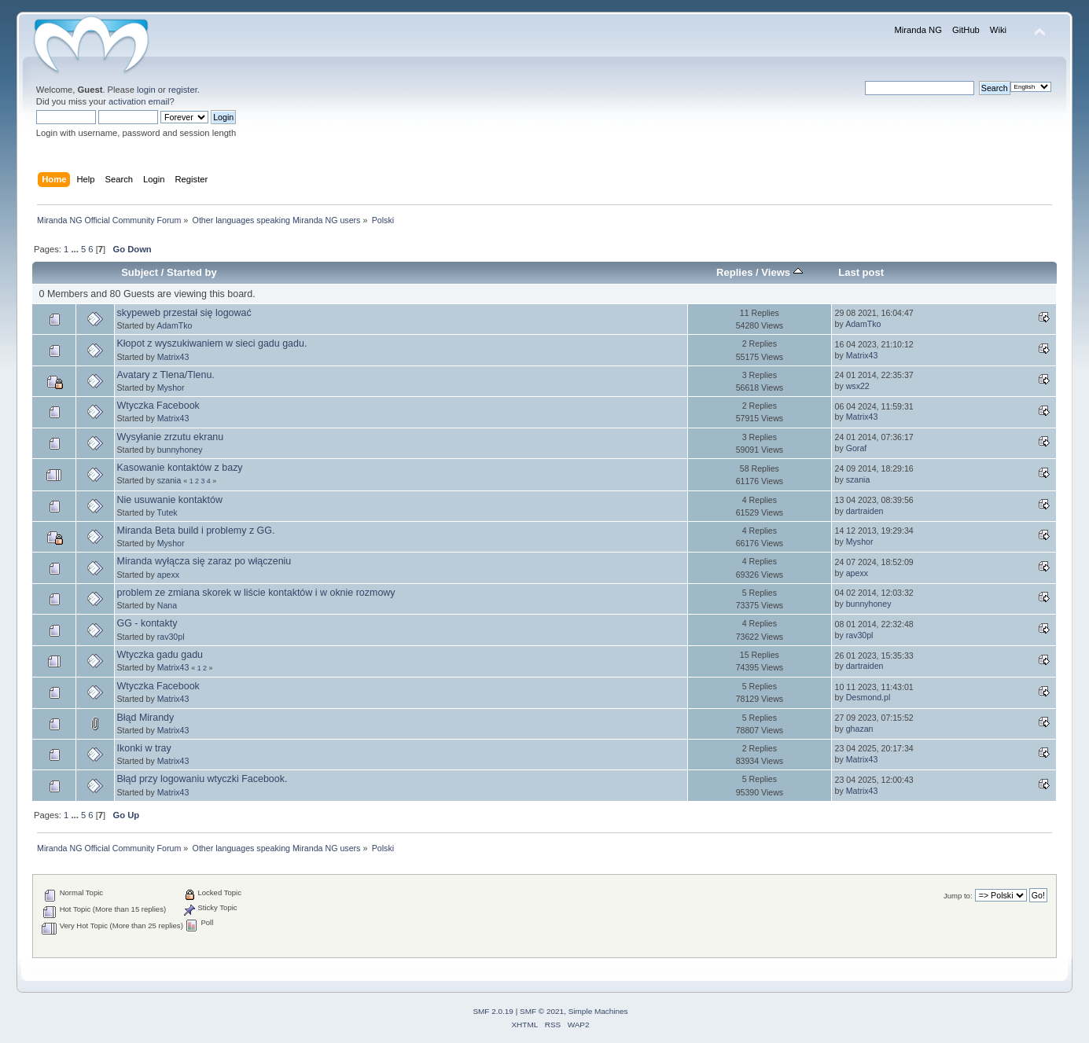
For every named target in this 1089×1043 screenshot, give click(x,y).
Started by (192, 272)
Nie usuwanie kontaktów (170, 499)
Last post (861, 272)
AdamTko (174, 325)
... (75, 249)
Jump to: (958, 895)
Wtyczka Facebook (158, 405)
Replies (734, 272)
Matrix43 (173, 357)
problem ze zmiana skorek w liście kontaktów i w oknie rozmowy (256, 592)
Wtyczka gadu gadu (160, 654)
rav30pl (171, 636)
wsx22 (858, 386)
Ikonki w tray (144, 748)
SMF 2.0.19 (493, 1011)
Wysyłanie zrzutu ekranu (170, 437)
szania (169, 480)
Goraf (856, 448)
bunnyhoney (180, 449)
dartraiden (865, 511)
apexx (168, 574)
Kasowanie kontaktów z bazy (180, 467)
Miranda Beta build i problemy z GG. (196, 530)
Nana (167, 605)
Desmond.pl (868, 697)
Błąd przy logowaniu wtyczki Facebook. (202, 778)
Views (781, 272)
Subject (139, 272)
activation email (139, 101)
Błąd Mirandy (146, 717)
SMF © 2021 (542, 1011)
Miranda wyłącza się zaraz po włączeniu (204, 561)
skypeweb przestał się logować (184, 312)
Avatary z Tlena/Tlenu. (166, 374)
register (182, 89)
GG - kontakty (147, 623)
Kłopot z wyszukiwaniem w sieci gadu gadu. (212, 343)
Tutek (167, 512)
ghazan (860, 728)
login (146, 89)
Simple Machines (598, 1011)
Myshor (171, 387)
